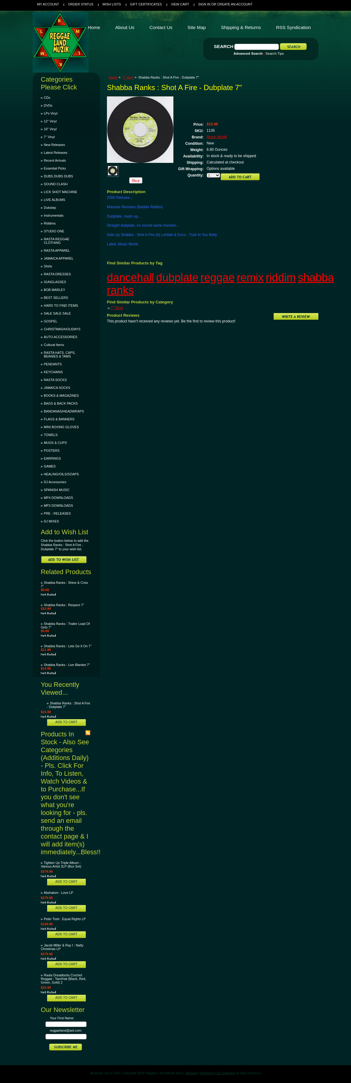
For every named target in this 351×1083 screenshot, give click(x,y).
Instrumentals (53, 215)
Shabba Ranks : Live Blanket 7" (67, 665)
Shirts (48, 266)
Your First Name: (62, 1018)
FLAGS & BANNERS (59, 419)
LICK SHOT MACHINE (60, 192)
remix (250, 277)
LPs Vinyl (50, 113)
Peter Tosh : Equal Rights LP (65, 919)
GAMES (50, 466)
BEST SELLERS (56, 297)
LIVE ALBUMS (54, 200)
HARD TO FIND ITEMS (61, 305)
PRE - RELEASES (57, 513)
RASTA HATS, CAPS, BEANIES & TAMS (60, 354)
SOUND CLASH (56, 184)
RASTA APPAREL (57, 250)
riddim (281, 277)
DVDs (48, 105)
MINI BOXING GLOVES (61, 427)
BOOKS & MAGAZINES (61, 395)
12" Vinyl (50, 121)
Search (223, 46)
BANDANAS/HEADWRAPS (64, 411)
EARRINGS (52, 458)
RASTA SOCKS (55, 380)
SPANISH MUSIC (56, 490)
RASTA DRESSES (57, 274)
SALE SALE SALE (57, 313)
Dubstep (50, 207)
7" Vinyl (49, 137)
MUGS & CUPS (55, 443)
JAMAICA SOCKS (57, 388)
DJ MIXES (51, 521)
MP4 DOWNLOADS (58, 497)
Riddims (50, 223)
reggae (218, 277)
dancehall (130, 277)
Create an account (235, 4)
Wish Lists (111, 4)
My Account (48, 4)
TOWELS (51, 435)
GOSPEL (50, 321)
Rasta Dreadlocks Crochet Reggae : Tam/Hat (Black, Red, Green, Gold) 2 (63, 978)
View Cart (180, 4)
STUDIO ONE (54, 231)
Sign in (204, 4)
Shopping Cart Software (217, 1073)
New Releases (54, 145)
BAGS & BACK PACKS (61, 403)
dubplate (177, 277)
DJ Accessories (55, 482)
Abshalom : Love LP (58, 892)
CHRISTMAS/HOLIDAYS (62, 329)
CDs (47, 97)
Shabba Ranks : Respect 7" (64, 605)
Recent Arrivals (55, 160)
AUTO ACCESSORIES (60, 337)
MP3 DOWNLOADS (58, 505)
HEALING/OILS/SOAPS (61, 474)
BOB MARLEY (54, 290)
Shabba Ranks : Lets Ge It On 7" (68, 646)
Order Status (80, 4)
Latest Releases (55, 152)
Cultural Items (54, 345)
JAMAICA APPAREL (58, 258)
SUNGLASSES (55, 282)
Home (113, 77)
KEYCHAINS (53, 372)
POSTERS (52, 450)
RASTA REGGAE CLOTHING (56, 240)
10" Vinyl (50, 129)
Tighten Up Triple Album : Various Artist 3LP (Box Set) (61, 864)
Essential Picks (55, 168)
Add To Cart (66, 722)
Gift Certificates (146, 4)
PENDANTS (53, 364)
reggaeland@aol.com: (66, 1030)
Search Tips (275, 53)
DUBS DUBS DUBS (58, 176)
